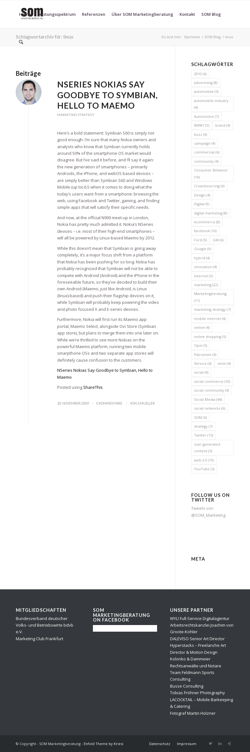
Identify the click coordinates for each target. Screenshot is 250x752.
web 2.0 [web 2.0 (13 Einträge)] (204, 460)
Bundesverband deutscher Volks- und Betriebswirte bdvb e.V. (44, 625)
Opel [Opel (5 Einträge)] (200, 345)
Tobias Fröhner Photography (197, 692)
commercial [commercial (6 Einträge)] (206, 152)
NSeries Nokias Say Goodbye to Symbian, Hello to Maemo (107, 95)
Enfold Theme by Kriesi (103, 743)
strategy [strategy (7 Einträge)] (203, 426)
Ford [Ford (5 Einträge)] (200, 240)
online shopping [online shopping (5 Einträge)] (210, 336)
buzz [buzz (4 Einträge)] (200, 134)
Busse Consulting (186, 686)
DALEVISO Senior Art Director (197, 638)
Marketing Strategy (76, 115)
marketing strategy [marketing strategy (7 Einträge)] (212, 309)
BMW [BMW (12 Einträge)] (201, 125)
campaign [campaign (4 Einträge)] (204, 143)
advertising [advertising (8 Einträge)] (205, 82)
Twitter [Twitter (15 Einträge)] (203, 435)
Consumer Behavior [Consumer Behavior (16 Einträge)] (211, 173)
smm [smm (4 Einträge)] (224, 363)
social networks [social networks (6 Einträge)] (209, 408)
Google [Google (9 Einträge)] (202, 248)
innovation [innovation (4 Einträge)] (205, 266)
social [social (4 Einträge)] (201, 372)
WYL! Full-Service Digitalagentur (199, 618)
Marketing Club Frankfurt (39, 638)
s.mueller (146, 403)
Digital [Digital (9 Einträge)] (201, 204)
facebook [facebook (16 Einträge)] (205, 230)
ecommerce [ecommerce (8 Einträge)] (207, 222)
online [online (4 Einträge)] (202, 327)
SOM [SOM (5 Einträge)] (200, 417)
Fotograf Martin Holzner (193, 713)
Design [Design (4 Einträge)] (202, 195)
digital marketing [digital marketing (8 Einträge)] (210, 213)
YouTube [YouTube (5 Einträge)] (204, 468)
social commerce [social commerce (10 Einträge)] (212, 381)
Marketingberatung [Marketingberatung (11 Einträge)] (210, 297)
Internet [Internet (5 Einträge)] (203, 276)
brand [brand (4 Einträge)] (222, 125)
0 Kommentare (109, 403)
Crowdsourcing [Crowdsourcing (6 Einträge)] (209, 185)
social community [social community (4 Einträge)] (211, 390)
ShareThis (93, 387)
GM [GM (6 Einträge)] (218, 240)
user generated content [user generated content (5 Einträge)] (207, 447)
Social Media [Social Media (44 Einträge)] (208, 399)
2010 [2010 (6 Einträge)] (200, 73)
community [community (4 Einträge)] (206, 161)
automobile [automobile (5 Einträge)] (206, 91)
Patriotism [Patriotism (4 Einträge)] (205, 354)
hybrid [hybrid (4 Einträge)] (202, 258)
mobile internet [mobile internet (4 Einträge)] (210, 318)
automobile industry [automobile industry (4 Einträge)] (211, 104)
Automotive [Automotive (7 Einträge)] (206, 116)
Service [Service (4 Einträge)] (202, 363)
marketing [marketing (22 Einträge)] (206, 284)
